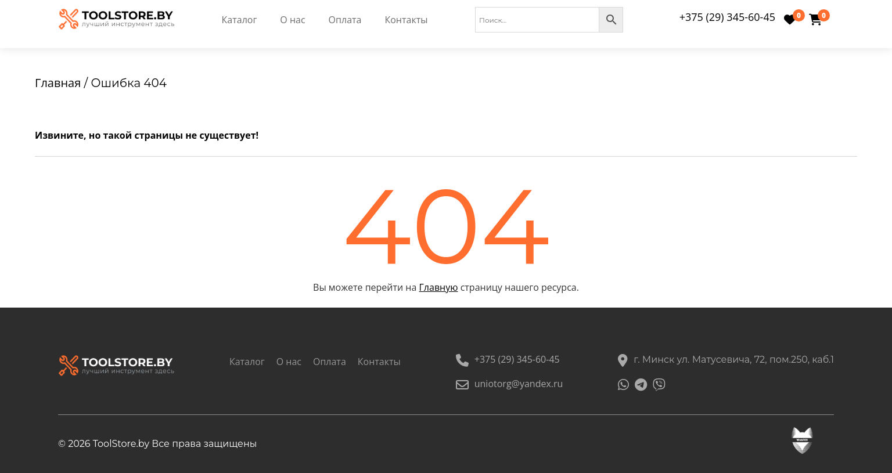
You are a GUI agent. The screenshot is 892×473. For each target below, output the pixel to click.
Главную (438, 287)
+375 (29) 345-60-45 (727, 17)
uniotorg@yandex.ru (509, 383)
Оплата (345, 19)
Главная (58, 83)
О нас (292, 19)
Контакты (405, 19)
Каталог (239, 19)
